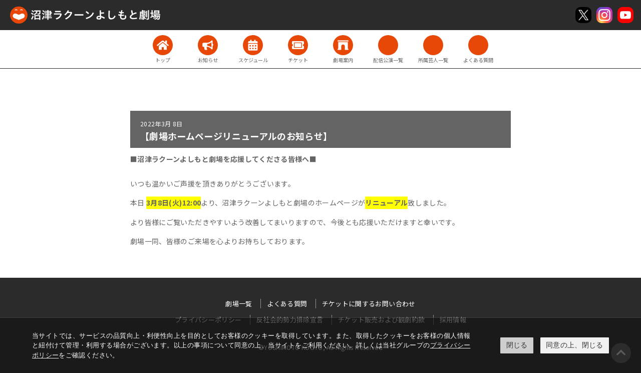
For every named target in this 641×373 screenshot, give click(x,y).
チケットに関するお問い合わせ (369, 303)
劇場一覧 (238, 303)
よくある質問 (287, 303)
